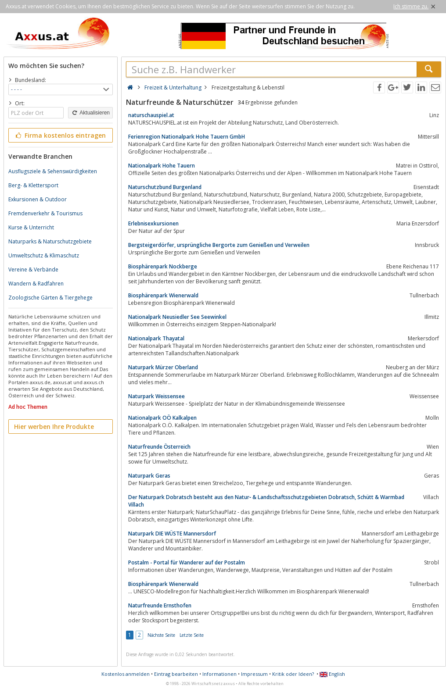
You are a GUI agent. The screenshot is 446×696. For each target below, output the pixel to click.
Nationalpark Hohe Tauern (161, 165)
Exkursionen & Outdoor (37, 199)
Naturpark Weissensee (156, 396)
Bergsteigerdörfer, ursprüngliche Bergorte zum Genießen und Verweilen (218, 245)
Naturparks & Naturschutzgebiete (50, 241)
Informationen (219, 674)
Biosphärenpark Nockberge (162, 266)
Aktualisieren (90, 113)
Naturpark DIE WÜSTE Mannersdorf (172, 533)
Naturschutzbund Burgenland (164, 187)
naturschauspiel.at (151, 115)
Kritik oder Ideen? (293, 674)
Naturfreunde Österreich (159, 446)
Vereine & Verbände (33, 269)
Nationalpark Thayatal (156, 338)
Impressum (254, 674)
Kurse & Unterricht (31, 227)
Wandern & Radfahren (36, 283)
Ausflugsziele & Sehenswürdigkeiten (52, 171)
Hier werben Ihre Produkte (54, 426)
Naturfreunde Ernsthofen (159, 605)
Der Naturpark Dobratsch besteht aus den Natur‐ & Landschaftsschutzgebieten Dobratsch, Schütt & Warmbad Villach (266, 500)
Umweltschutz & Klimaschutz (43, 255)
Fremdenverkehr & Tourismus (45, 213)
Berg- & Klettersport (33, 185)
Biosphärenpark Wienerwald (163, 295)
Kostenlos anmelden (125, 674)
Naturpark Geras (149, 475)
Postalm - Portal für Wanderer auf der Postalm (186, 562)
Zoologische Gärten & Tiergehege (50, 297)
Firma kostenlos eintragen (60, 135)
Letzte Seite (192, 635)
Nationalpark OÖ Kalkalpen (162, 417)
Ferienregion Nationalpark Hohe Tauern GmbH (186, 136)
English (332, 674)
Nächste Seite (161, 635)
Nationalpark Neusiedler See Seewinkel (177, 317)
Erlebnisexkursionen (153, 223)
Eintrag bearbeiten (176, 674)
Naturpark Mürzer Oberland (163, 367)
